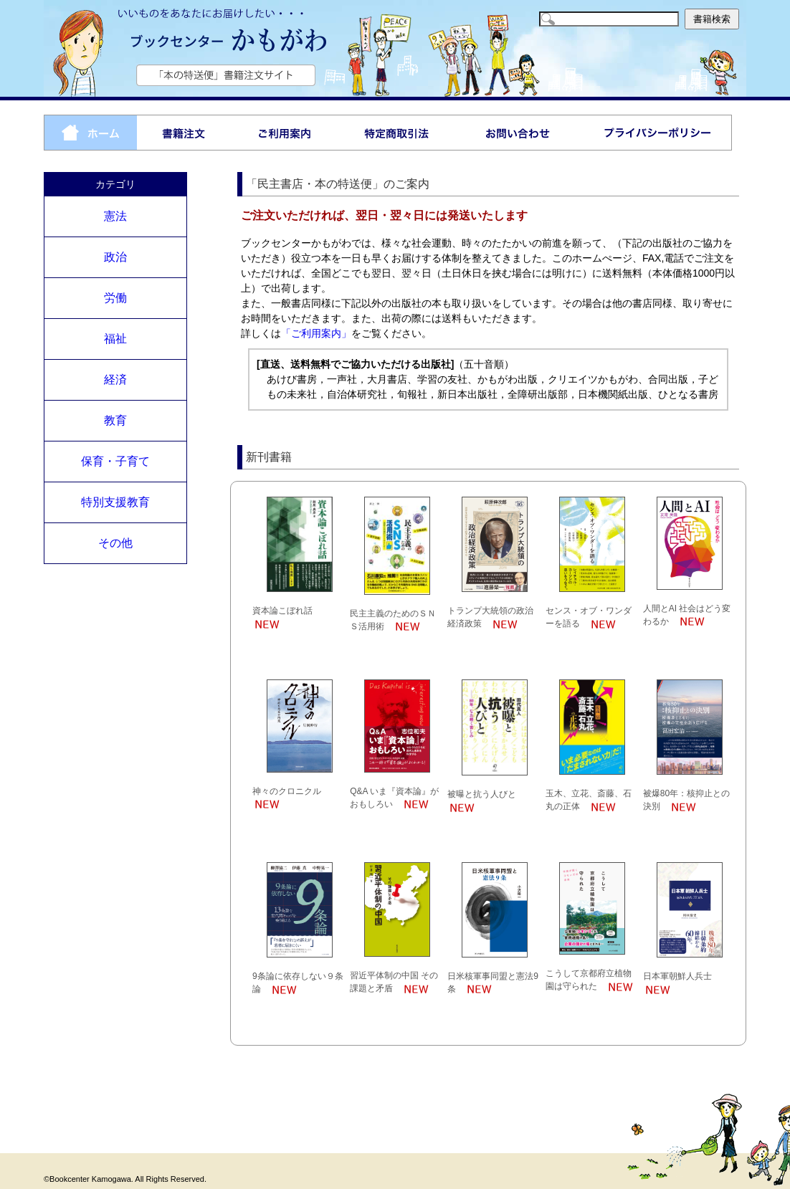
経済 (115, 379)
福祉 (115, 339)
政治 (115, 257)
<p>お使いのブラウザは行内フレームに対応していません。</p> (487, 762)
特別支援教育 (115, 502)
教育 (115, 420)
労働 (115, 298)
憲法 (115, 216)
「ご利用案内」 (316, 333)
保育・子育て (115, 461)
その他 (115, 543)
